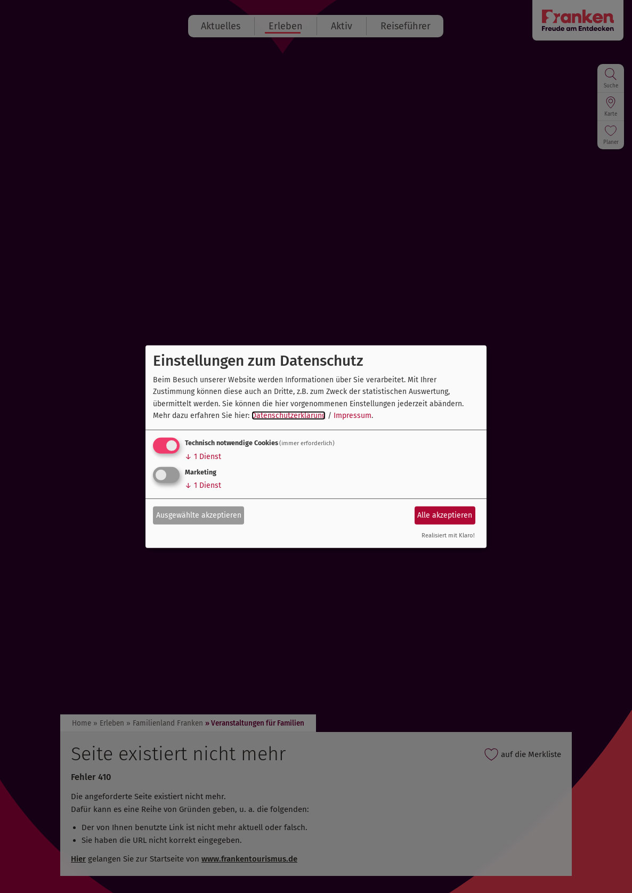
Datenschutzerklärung (289, 415)
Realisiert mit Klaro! (448, 535)
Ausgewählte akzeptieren (198, 515)
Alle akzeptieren (444, 515)
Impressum (352, 415)
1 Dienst (203, 456)
